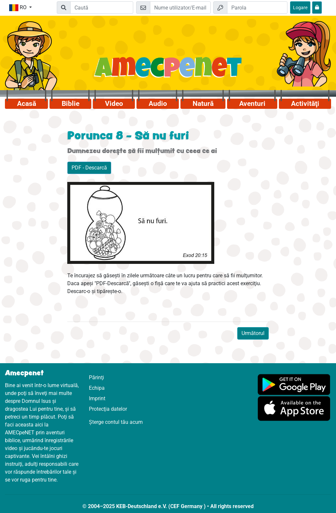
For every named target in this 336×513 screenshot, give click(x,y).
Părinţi (96, 377)
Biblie (70, 104)
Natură (203, 104)
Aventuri (252, 104)
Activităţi (305, 104)
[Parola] (257, 7)
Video (114, 104)
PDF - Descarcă (89, 168)
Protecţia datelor (108, 409)
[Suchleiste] (101, 7)
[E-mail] (180, 7)
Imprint (97, 398)
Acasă (26, 104)
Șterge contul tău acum (116, 422)
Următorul (253, 333)
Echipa (97, 388)
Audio (158, 104)
